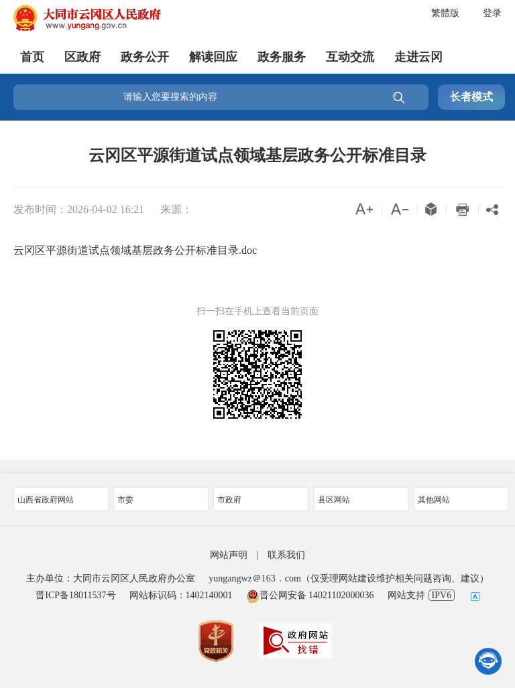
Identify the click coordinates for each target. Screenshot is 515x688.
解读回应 (213, 57)
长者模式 (471, 96)
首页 (32, 57)
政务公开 (145, 57)
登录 (492, 13)
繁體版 (445, 13)
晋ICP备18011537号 (75, 595)
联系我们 (286, 555)
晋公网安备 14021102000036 (310, 595)
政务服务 (282, 57)
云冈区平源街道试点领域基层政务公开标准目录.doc (135, 250)
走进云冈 (418, 57)
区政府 (82, 57)
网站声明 (228, 555)
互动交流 (350, 57)
